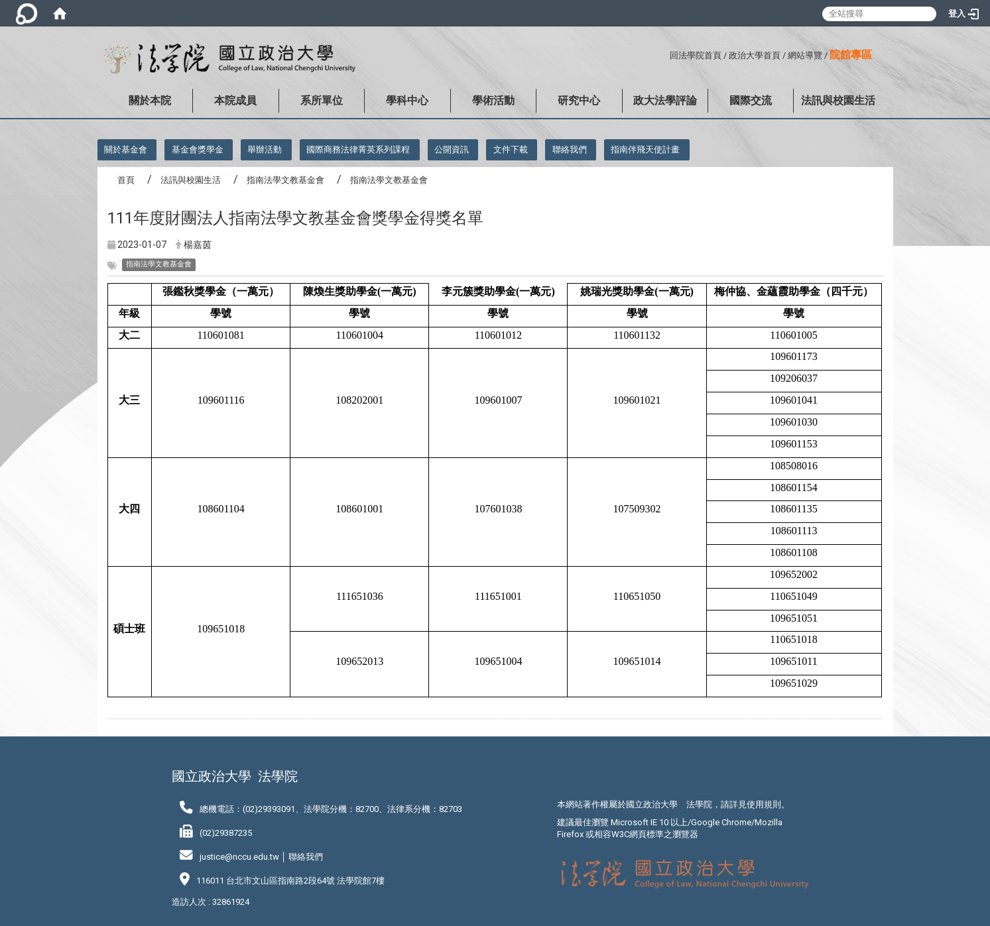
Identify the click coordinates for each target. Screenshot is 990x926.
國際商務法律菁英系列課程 (358, 149)
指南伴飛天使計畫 (645, 149)
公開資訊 (451, 149)
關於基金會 (125, 149)
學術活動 (493, 100)
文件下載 (510, 149)
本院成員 (235, 100)
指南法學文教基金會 (285, 180)
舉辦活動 (264, 149)
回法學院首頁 (695, 55)
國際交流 (750, 100)
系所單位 (321, 100)
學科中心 (407, 100)
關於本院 (150, 100)
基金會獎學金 (197, 149)
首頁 (126, 180)
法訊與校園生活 (838, 100)
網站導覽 (805, 55)
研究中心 (579, 100)
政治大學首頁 (754, 55)
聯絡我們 (569, 149)
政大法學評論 (665, 100)
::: (665, 53)
